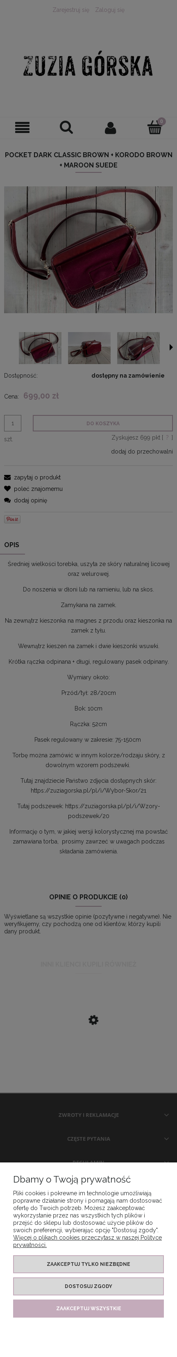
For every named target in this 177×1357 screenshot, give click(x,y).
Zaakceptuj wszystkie (88, 1308)
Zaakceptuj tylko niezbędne (88, 1264)
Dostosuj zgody (88, 1286)
